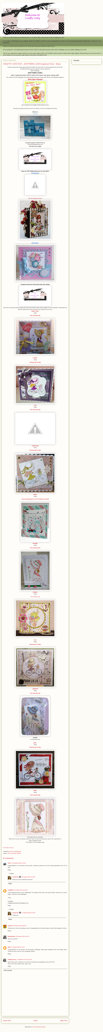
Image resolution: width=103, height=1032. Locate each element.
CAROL (35, 358)
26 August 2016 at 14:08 (28, 877)
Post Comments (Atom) (38, 1027)
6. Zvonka (35, 113)
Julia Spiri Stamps (16, 853)
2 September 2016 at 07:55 (24, 959)
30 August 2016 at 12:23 (22, 936)
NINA (35, 790)
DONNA (35, 592)
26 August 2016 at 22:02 (21, 890)
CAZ (35, 405)
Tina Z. (10, 863)
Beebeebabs (11, 936)
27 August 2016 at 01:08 (28, 912)
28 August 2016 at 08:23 (19, 925)
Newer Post (7, 1020)
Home (35, 1020)
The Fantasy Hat (35, 596)
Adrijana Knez (12, 959)
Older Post (63, 1020)
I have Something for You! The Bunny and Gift (35, 499)
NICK (35, 743)
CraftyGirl (10, 890)
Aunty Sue (15, 877)
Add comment (8, 970)
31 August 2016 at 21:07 (18, 947)
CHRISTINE (35, 446)
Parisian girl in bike (35, 362)
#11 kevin (35, 243)
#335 (9, 853)
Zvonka (10, 925)
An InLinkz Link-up (8, 847)
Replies (12, 873)
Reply (9, 870)
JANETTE (35, 689)
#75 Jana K (35, 173)
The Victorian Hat (35, 315)
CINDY (35, 494)
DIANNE (35, 543)
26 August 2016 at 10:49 (19, 863)
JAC (35, 640)
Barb (9, 947)
